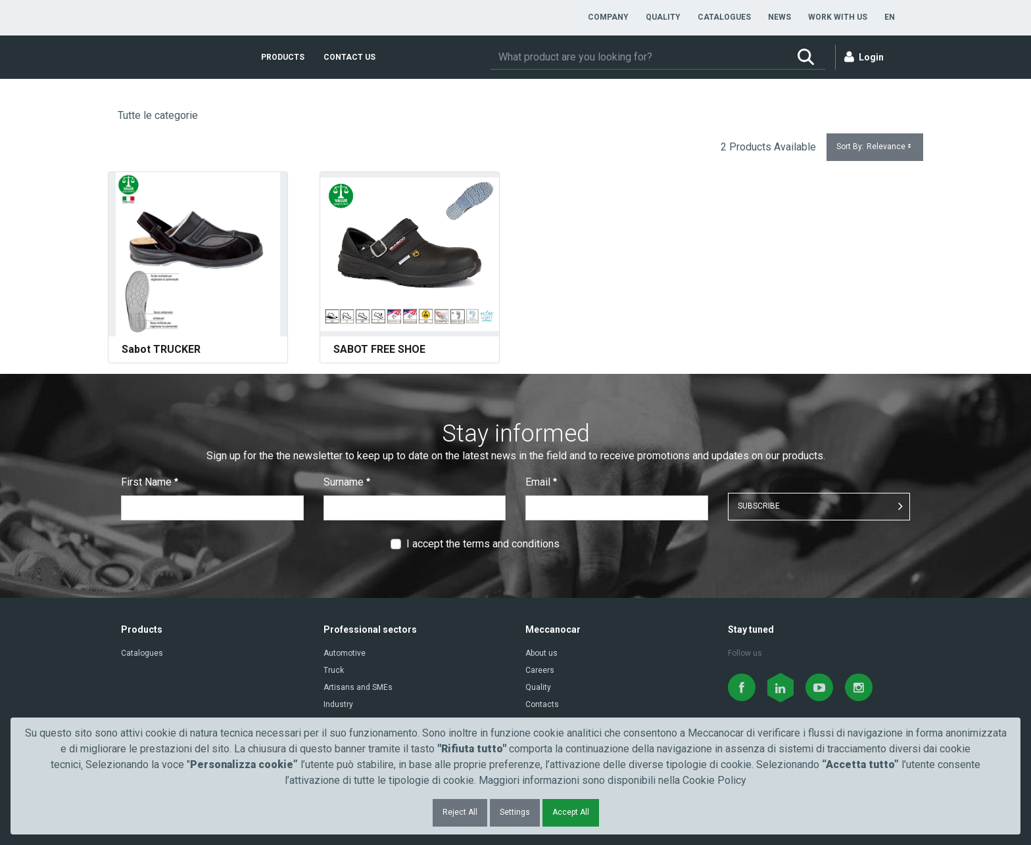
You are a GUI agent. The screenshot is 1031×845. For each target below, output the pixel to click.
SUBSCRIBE (759, 506)
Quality (538, 687)
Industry (338, 704)
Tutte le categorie (158, 115)
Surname (347, 482)
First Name (149, 482)
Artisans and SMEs (358, 687)
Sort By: (874, 147)
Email (541, 482)
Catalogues (142, 653)
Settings (515, 812)
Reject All (460, 812)
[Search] (638, 57)
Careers (539, 670)
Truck (334, 670)
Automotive (345, 653)
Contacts (542, 704)
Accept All (570, 812)
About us (541, 653)
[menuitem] (608, 17)
